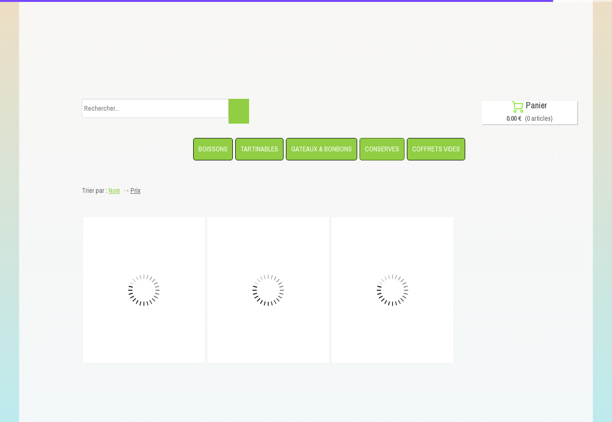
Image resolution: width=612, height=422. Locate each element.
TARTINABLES (259, 149)
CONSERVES (382, 149)
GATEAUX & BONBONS (321, 149)
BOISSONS (213, 149)
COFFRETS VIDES (436, 149)
